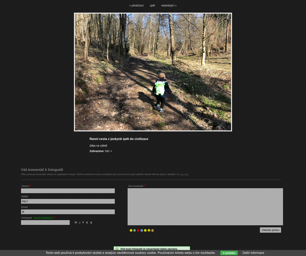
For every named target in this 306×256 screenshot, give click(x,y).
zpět (152, 5)
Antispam (37, 217)
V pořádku (229, 253)
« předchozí (136, 5)
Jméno (25, 186)
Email (24, 207)
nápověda (184, 174)
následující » (169, 5)
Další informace (253, 252)
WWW (24, 196)
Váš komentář (135, 186)
